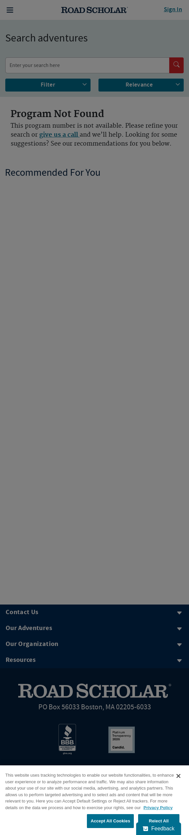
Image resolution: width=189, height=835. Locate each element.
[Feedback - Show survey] (158, 828)
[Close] (178, 776)
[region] (94, 800)
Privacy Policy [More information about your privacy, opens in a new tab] (157, 807)
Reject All (159, 820)
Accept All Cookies (110, 820)
